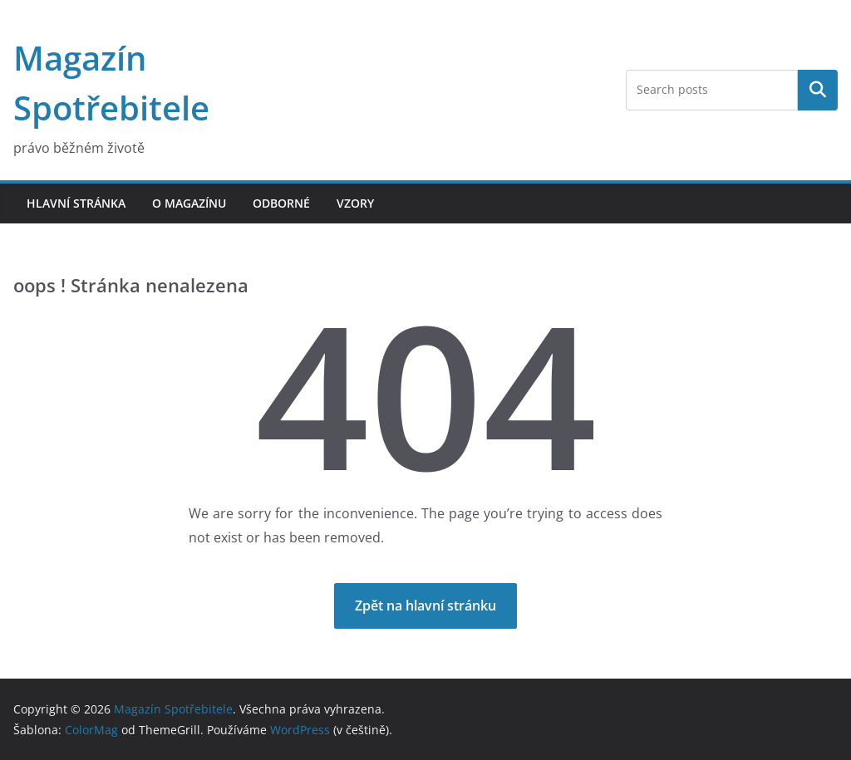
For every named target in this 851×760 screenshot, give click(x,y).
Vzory (355, 203)
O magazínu (189, 203)
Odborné (281, 203)
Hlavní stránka (76, 203)
